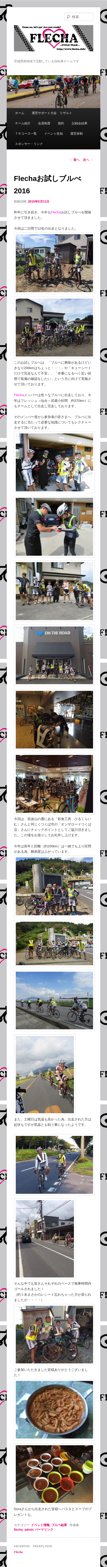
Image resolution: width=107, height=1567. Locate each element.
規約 (61, 123)
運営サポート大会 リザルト (52, 113)
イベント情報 (40, 1525)
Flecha (18, 1552)
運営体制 (76, 133)
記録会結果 (79, 123)
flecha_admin (24, 1529)
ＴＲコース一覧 (26, 133)
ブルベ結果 (59, 1525)
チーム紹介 (22, 123)
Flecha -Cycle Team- (53, 42)
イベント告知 (53, 133)
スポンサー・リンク (29, 144)
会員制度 (44, 123)
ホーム (19, 113)
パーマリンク (44, 1529)
